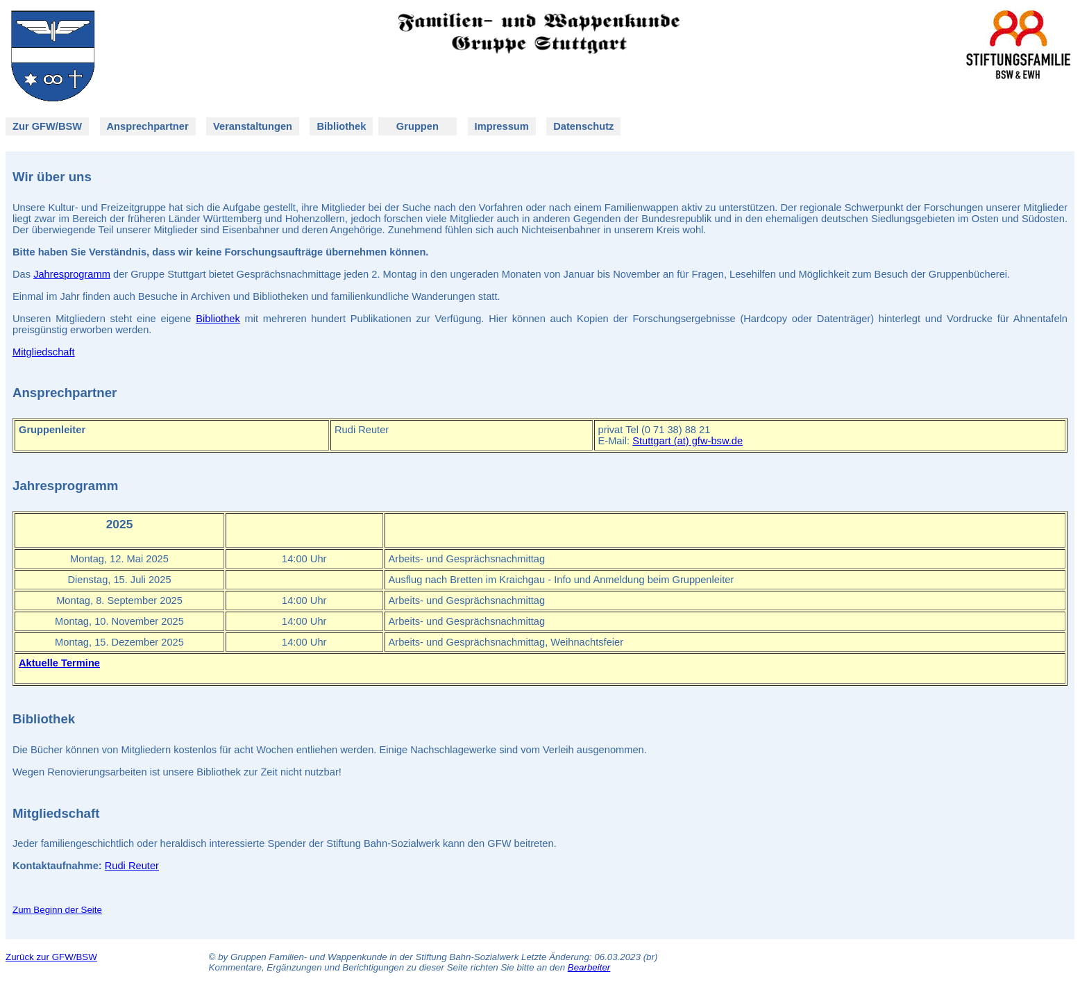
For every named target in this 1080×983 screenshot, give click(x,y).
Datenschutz (583, 126)
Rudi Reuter (132, 865)
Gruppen (417, 126)
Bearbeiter (589, 967)
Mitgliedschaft (43, 352)
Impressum (502, 126)
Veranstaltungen (252, 126)
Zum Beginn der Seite (57, 910)
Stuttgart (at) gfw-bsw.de (687, 440)
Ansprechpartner (148, 126)
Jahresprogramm (71, 274)
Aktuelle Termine (59, 663)
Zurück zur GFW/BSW (51, 957)
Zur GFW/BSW (47, 126)
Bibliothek (341, 126)
